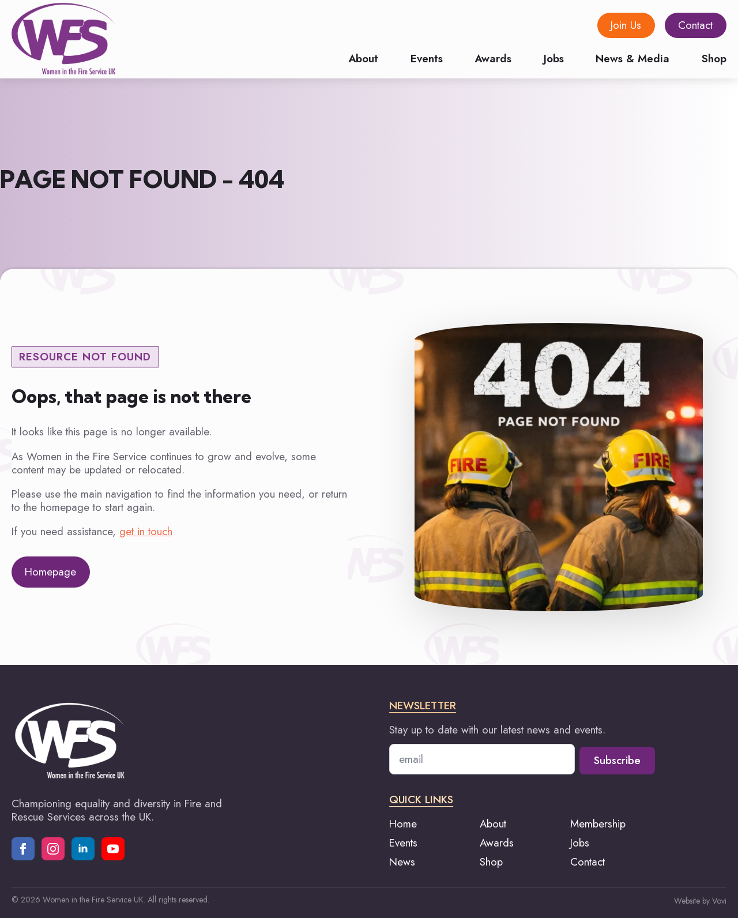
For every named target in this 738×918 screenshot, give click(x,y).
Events (427, 58)
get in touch (145, 531)
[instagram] (53, 848)
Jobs (554, 58)
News (402, 861)
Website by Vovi (700, 900)
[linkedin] (83, 848)
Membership (598, 823)
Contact (587, 861)
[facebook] (23, 848)
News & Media (632, 58)
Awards (493, 58)
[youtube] (113, 848)
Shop (714, 58)
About (363, 58)
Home (403, 823)
